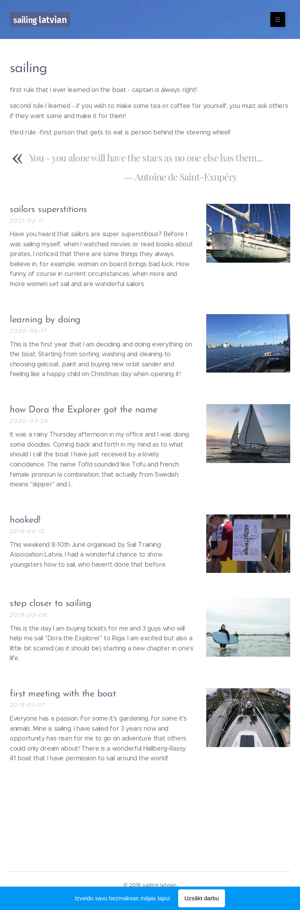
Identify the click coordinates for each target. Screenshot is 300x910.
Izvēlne (275, 19)
